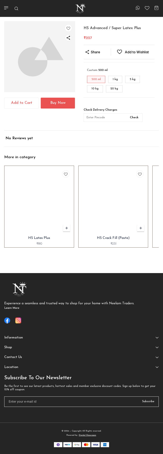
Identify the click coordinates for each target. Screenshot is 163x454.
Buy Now (58, 103)
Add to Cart (21, 103)
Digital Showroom (87, 435)
